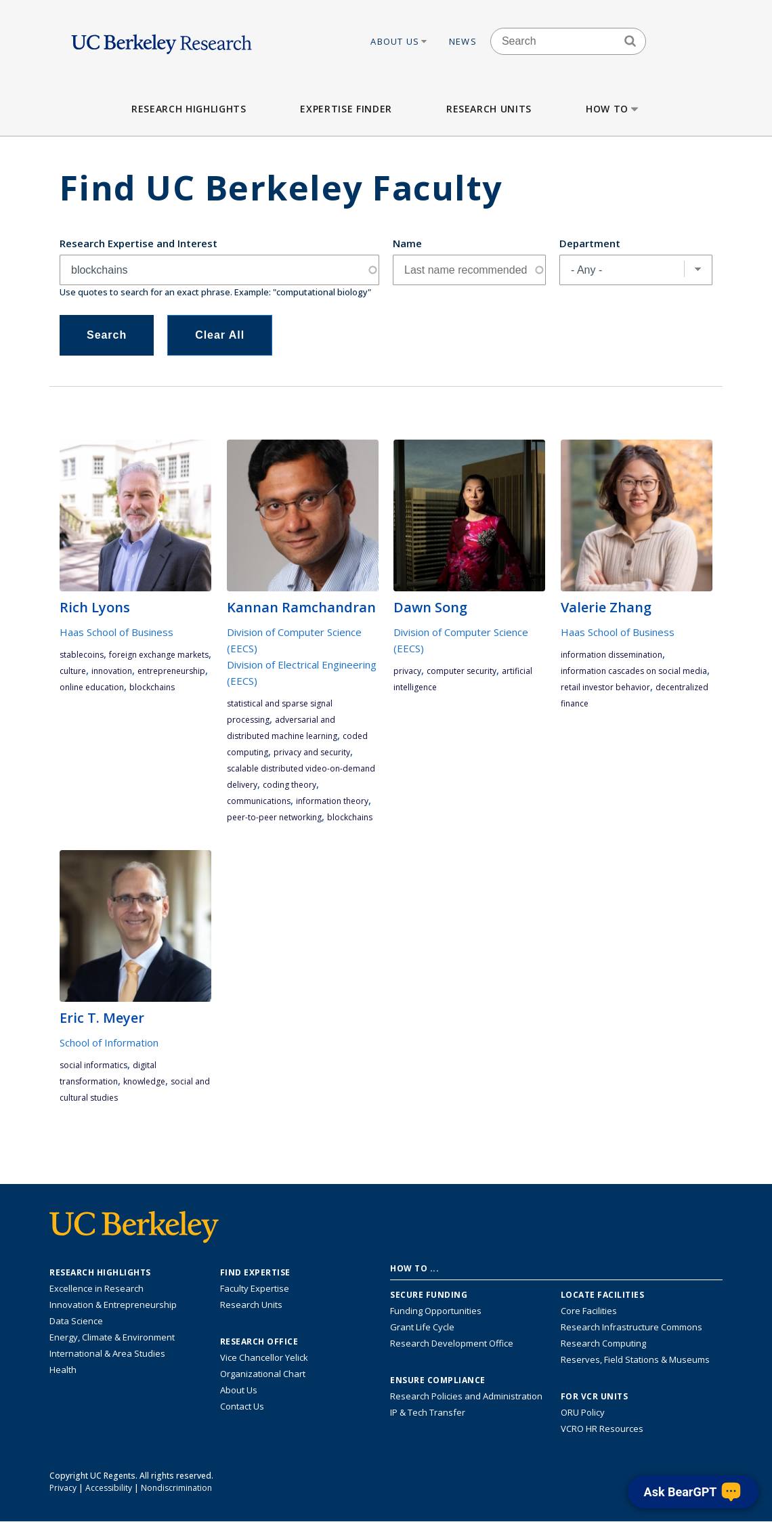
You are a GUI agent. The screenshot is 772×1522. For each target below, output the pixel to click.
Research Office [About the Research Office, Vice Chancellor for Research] (259, 1341)
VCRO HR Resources (602, 1428)
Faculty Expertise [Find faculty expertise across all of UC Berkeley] (254, 1288)
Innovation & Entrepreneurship (113, 1304)
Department (589, 243)
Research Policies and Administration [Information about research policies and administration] (466, 1396)
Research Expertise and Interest (138, 243)
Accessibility (108, 1488)
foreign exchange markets (159, 654)
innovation (111, 671)
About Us (399, 41)
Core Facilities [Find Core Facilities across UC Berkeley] (589, 1311)
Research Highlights (188, 108)
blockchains (152, 687)
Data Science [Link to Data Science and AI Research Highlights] (76, 1321)
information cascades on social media (634, 671)
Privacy (63, 1488)
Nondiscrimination (176, 1488)
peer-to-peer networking (274, 817)
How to (613, 108)
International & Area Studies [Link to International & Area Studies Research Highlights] (107, 1353)
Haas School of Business (116, 632)
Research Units (489, 108)
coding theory (289, 784)
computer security (461, 671)
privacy (407, 671)
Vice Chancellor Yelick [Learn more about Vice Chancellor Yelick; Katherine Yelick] (264, 1357)
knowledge (144, 1081)
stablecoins (82, 654)
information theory (332, 801)
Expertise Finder (345, 108)
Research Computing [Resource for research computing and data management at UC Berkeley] (603, 1343)
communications (259, 801)
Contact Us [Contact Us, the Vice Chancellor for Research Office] (242, 1406)
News (463, 41)
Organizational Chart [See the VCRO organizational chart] (262, 1374)
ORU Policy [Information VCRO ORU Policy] (583, 1412)
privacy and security (312, 752)
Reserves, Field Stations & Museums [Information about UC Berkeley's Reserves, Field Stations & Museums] (635, 1359)
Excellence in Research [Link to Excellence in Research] (96, 1288)
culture (73, 671)
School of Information (109, 1042)
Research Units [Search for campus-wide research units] (251, 1304)
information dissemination (611, 654)
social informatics (93, 1065)
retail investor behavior (605, 687)
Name (407, 243)
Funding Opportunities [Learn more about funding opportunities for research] (435, 1311)
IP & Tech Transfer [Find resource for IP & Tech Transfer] (427, 1412)
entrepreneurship (171, 671)
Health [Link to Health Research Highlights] (63, 1370)
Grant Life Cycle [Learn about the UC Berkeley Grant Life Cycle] (422, 1327)
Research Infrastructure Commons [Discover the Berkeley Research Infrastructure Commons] (631, 1327)
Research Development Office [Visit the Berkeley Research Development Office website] (451, 1343)
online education (92, 687)
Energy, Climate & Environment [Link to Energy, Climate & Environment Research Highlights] (112, 1337)
